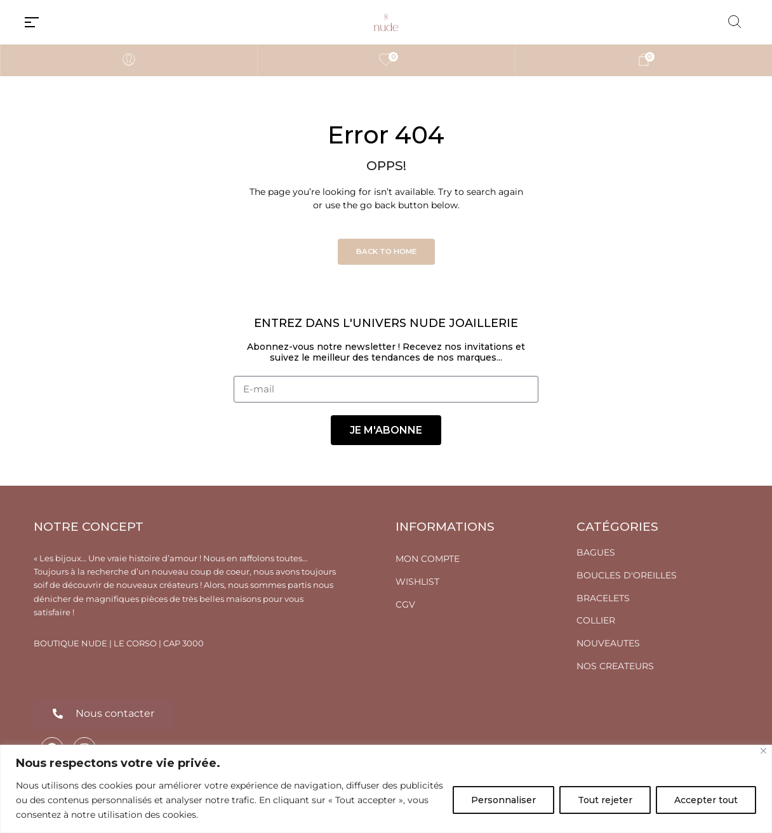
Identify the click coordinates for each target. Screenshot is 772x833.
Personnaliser (503, 800)
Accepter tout (706, 800)
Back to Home (386, 251)
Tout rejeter (605, 800)
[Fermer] (763, 751)
